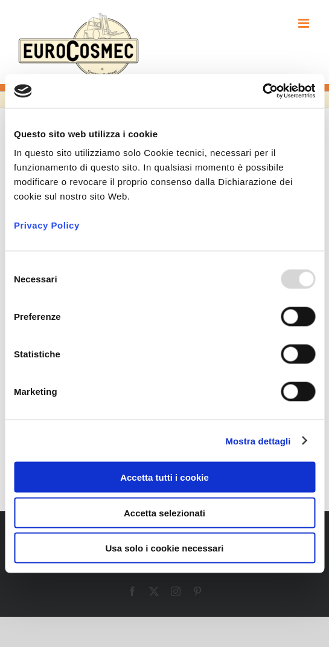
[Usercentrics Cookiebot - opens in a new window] (262, 91)
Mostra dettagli (257, 440)
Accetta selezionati (164, 512)
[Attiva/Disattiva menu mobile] (304, 23)
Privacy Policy (47, 225)
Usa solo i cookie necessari (165, 548)
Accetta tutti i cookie (164, 477)
